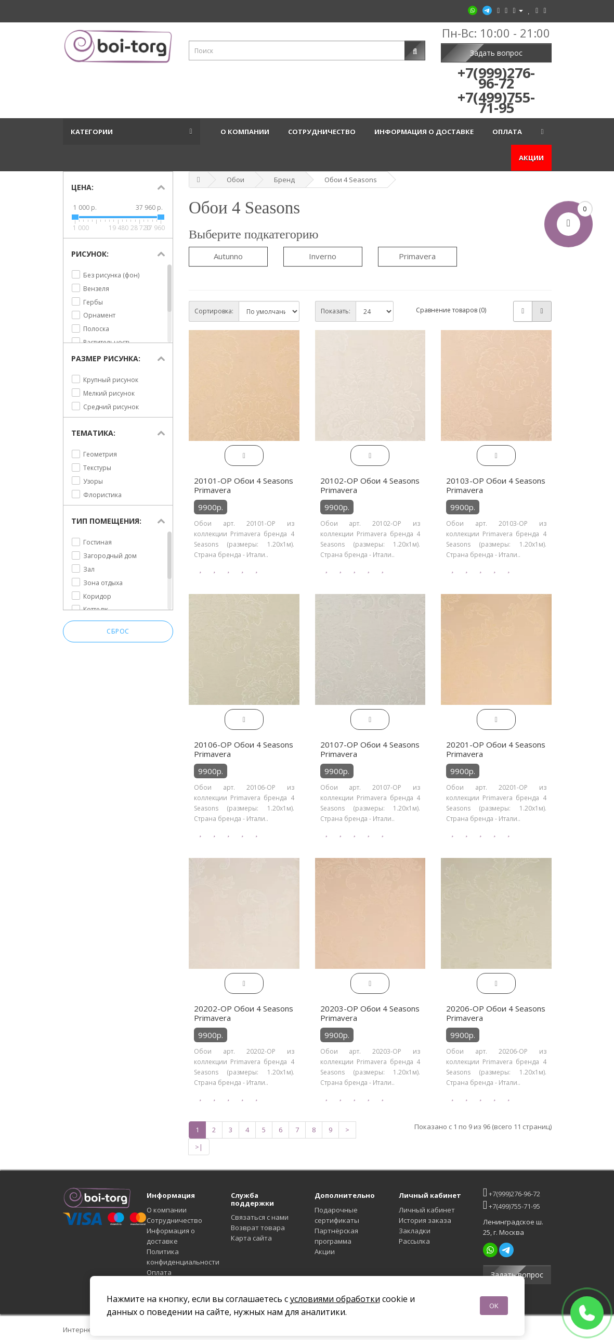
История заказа (425, 1220)
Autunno (228, 256)
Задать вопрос (496, 53)
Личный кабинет (427, 1210)
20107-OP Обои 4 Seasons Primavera (370, 749)
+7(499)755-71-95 (511, 1205)
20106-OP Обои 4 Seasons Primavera (243, 749)
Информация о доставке (425, 131)
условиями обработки (335, 1299)
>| (199, 1147)
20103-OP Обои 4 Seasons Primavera (495, 485)
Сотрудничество (323, 131)
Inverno (322, 256)
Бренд (284, 179)
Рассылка (414, 1241)
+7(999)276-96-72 (511, 1192)
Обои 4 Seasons (350, 179)
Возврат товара (258, 1227)
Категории (93, 131)
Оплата (508, 131)
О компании (246, 131)
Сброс (118, 631)
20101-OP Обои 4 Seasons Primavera (243, 485)
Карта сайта (251, 1238)
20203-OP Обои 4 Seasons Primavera (370, 1013)
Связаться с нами (260, 1217)
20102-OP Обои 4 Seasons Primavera (370, 485)
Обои (235, 179)
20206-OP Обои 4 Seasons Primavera (495, 1013)
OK (494, 1305)
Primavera (417, 256)
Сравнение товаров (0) (451, 310)
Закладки (414, 1230)
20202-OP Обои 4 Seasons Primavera (243, 1013)
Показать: (335, 311)
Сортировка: (213, 311)
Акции (531, 157)
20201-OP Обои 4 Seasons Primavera (495, 749)
